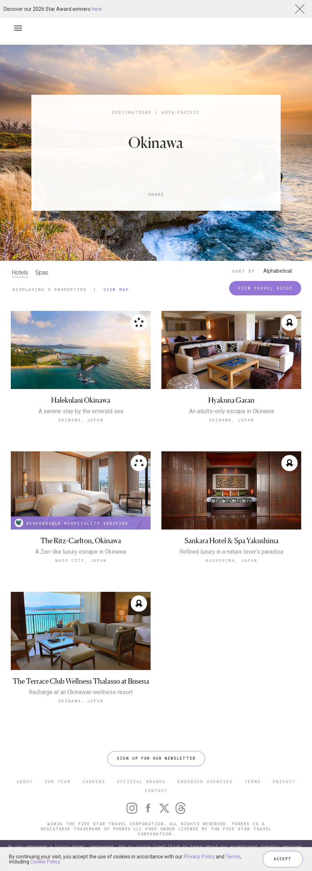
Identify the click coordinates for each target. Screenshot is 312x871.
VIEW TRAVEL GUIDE (265, 288)
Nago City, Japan (81, 560)
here (97, 9)
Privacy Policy (199, 856)
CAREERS (94, 781)
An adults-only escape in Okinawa (231, 411)
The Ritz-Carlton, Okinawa (80, 541)
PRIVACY (284, 781)
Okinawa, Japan (80, 420)
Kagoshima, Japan (231, 560)
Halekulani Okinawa (80, 400)
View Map (116, 289)
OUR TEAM (58, 781)
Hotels (20, 272)
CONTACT (156, 790)
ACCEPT (283, 859)
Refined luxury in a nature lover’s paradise (231, 552)
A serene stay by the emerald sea (81, 411)
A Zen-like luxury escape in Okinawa (80, 552)
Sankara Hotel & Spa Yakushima (231, 541)
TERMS (253, 781)
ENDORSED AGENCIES (205, 781)
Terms (233, 856)
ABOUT (25, 781)
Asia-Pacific (181, 112)
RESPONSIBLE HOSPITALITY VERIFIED (71, 522)
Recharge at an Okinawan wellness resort (81, 692)
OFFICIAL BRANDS (141, 781)
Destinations (131, 112)
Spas (41, 272)
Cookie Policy (45, 862)
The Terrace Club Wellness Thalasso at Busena (81, 681)
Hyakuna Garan (231, 400)
